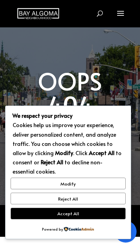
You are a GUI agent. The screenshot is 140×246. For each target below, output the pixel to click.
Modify (68, 183)
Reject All (68, 198)
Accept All (68, 213)
